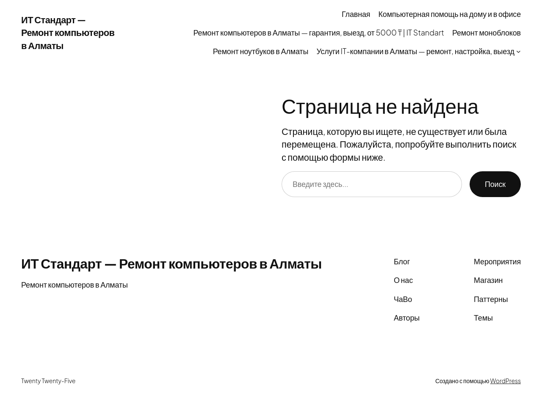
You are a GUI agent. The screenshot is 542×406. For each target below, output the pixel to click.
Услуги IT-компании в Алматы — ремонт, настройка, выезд (415, 51)
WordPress (505, 380)
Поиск (495, 184)
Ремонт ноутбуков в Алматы (260, 51)
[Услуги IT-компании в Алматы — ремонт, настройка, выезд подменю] (518, 51)
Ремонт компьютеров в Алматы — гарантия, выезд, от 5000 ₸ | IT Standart (319, 32)
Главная (356, 14)
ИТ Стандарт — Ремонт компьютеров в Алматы (67, 32)
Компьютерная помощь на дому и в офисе (450, 14)
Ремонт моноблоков (486, 32)
